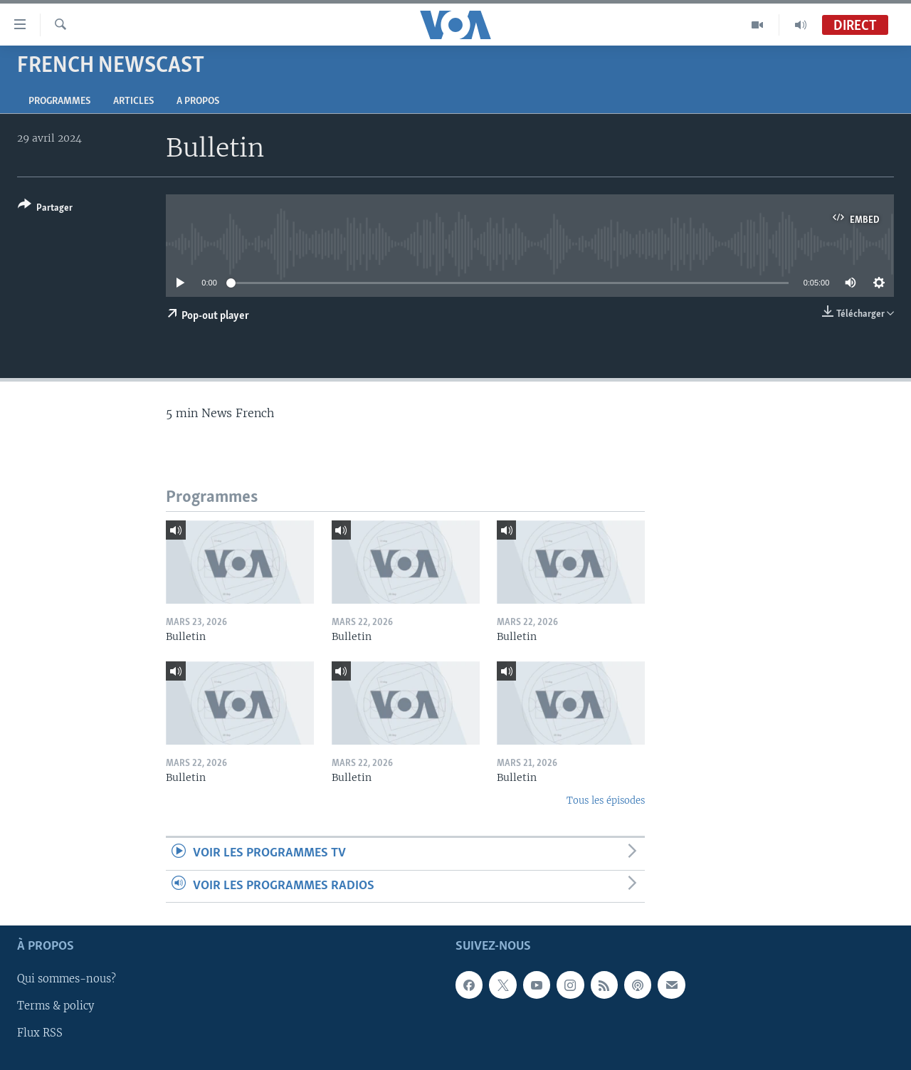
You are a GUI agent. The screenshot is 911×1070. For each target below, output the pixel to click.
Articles (133, 101)
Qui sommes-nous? (66, 978)
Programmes (59, 101)
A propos (198, 101)
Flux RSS (40, 1033)
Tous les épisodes (606, 800)
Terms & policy (55, 1006)
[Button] (45, 209)
